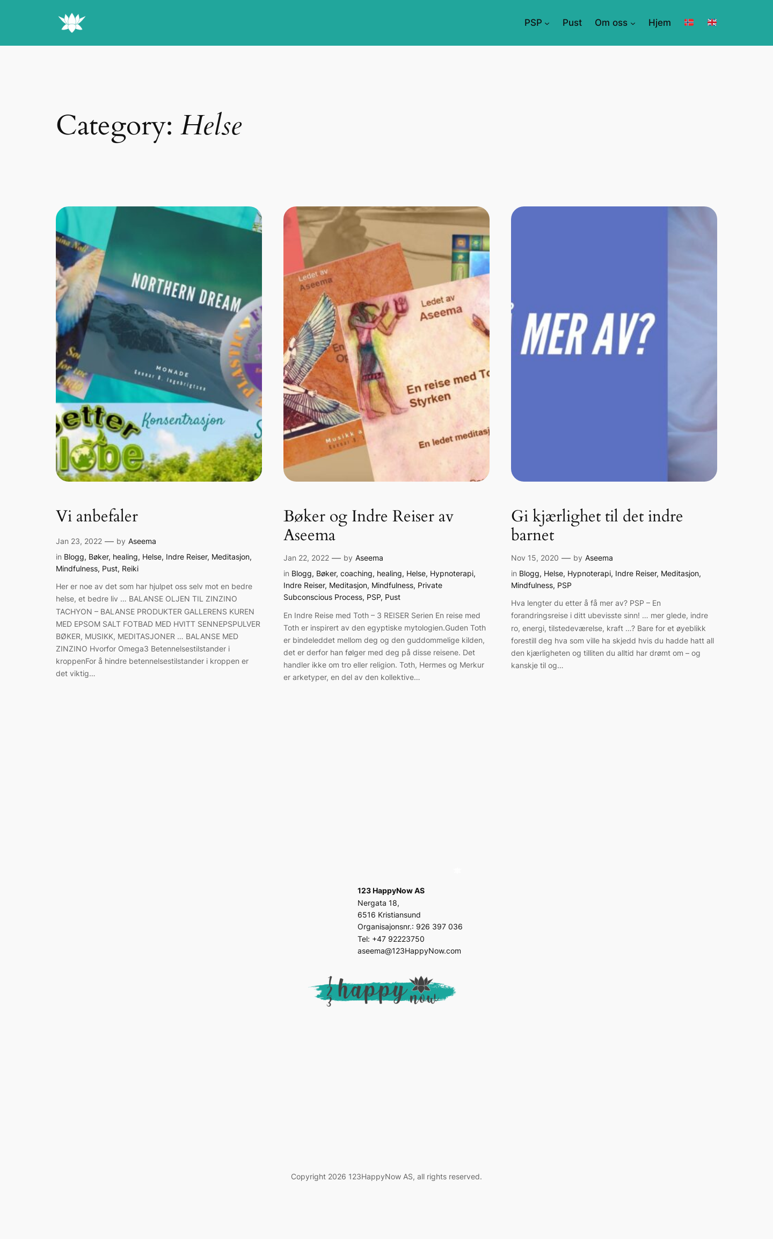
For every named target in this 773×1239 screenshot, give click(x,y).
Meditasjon (231, 556)
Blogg (74, 556)
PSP (374, 596)
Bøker (98, 556)
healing (125, 556)
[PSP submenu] (547, 22)
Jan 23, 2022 (79, 541)
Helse (152, 556)
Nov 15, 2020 (535, 557)
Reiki (130, 568)
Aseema (142, 541)
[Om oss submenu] (633, 22)
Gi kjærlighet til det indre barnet (597, 526)
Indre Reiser (186, 556)
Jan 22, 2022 (306, 557)
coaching (356, 573)
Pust (110, 568)
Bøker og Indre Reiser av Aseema (368, 526)
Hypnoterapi (451, 573)
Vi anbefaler (97, 517)
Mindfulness (77, 568)
